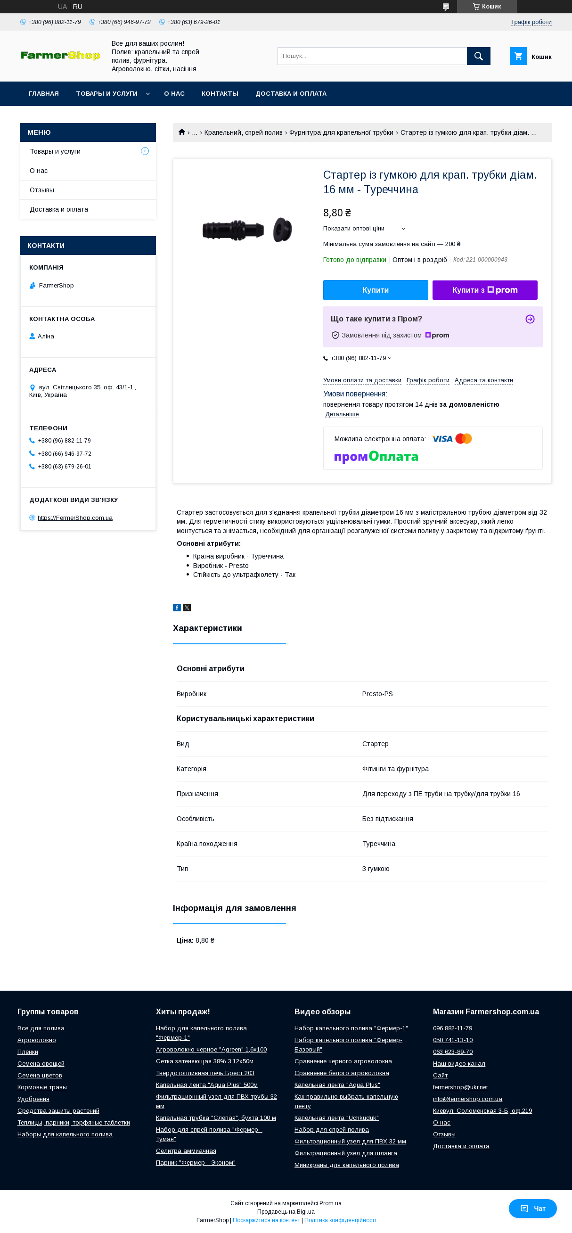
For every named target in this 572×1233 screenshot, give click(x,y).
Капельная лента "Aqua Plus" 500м (207, 1084)
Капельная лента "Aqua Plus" (337, 1084)
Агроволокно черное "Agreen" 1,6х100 (211, 1049)
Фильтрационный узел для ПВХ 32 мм (350, 1141)
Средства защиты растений (58, 1110)
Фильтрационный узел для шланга (345, 1153)
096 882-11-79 (452, 1028)
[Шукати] (478, 56)
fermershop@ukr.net (460, 1087)
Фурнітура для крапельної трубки (341, 132)
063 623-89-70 (453, 1051)
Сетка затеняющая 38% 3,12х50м (204, 1061)
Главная (44, 93)
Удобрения (33, 1098)
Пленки (27, 1051)
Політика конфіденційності (340, 1220)
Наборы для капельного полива (65, 1134)
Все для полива (41, 1028)
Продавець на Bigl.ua (286, 1211)
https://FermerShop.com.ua (75, 517)
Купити (376, 290)
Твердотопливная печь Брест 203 (205, 1073)
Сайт (440, 1075)
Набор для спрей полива (331, 1129)
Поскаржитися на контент (266, 1220)
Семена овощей (41, 1063)
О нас (174, 93)
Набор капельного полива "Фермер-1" (351, 1028)
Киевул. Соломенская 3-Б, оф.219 (482, 1110)
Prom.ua (330, 1203)
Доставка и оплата (291, 93)
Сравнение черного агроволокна (343, 1061)
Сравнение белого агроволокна (341, 1073)
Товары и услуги (107, 93)
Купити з (484, 290)
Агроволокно (36, 1040)
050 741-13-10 (453, 1040)
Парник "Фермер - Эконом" (196, 1162)
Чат (533, 1208)
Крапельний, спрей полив (243, 132)
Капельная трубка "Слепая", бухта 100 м (216, 1117)
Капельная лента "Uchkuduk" (336, 1117)
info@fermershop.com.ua (467, 1098)
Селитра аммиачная (186, 1150)
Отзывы (42, 190)
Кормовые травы (42, 1087)
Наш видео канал (459, 1063)
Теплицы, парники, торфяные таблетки (73, 1122)
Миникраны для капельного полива (346, 1164)
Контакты (220, 93)
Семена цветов (39, 1075)
